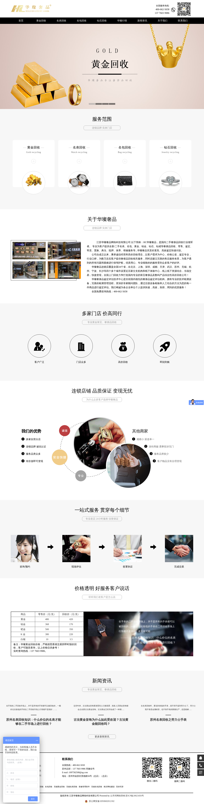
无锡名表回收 (71, 787)
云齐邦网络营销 (117, 796)
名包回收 (124, 147)
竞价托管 (119, 787)
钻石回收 (170, 147)
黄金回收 (33, 147)
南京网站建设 (109, 787)
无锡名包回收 (96, 787)
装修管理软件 (84, 787)
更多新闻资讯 (102, 736)
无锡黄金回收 (59, 787)
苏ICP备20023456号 (135, 796)
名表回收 (79, 147)
